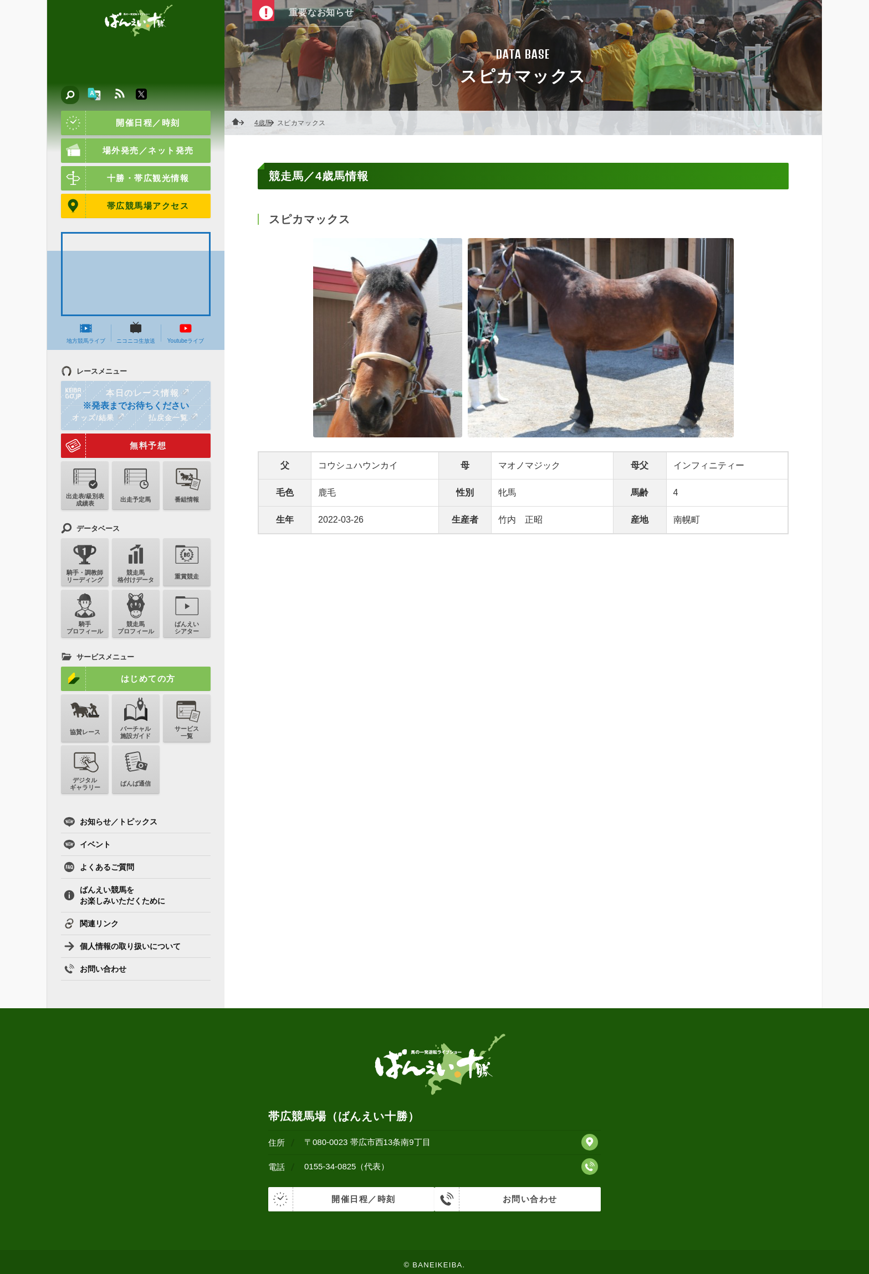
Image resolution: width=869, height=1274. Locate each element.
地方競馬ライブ (86, 333)
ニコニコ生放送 (135, 333)
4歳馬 (266, 123)
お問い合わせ (95, 968)
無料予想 (113, 446)
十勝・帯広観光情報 (125, 178)
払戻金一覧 (173, 417)
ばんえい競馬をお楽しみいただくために (114, 895)
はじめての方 (118, 679)
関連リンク (91, 923)
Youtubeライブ (185, 333)
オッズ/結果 (98, 417)
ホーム (241, 123)
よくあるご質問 (99, 867)
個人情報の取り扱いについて (122, 946)
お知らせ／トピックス (110, 821)
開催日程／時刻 (120, 123)
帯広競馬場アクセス (125, 206)
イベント (87, 844)
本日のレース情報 (125, 393)
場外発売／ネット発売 (127, 150)
